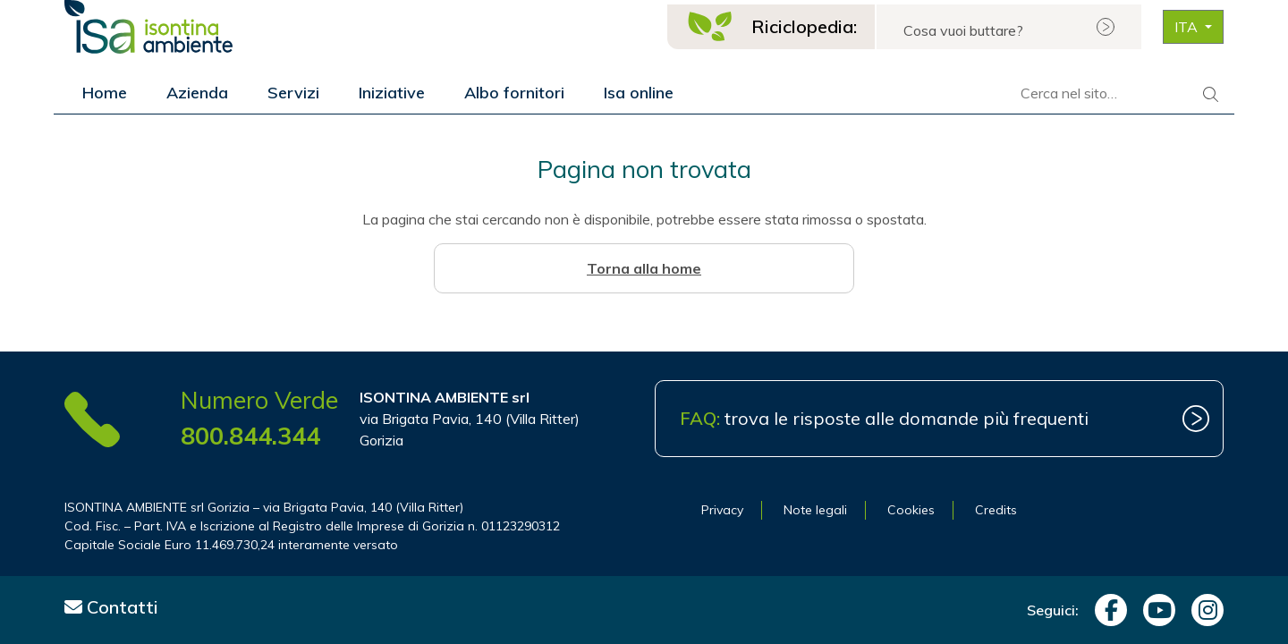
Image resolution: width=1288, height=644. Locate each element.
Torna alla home (644, 268)
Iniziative (392, 92)
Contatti (111, 607)
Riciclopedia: (804, 26)
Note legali (815, 510)
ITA (1187, 27)
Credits (996, 510)
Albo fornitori (514, 92)
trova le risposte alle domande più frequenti (884, 418)
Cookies (911, 510)
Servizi (293, 92)
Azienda (197, 92)
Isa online (639, 92)
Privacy (722, 510)
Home (104, 92)
